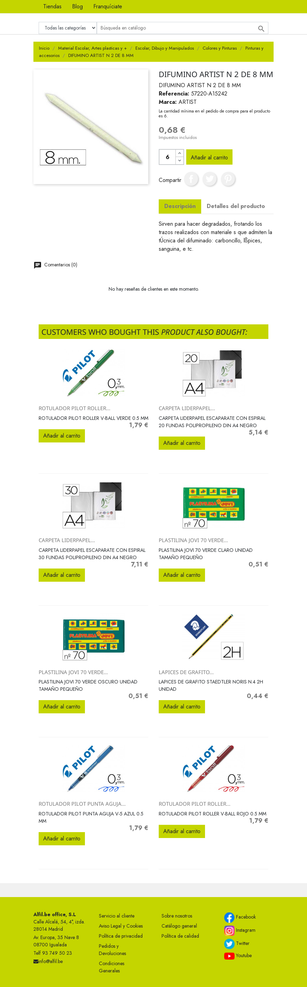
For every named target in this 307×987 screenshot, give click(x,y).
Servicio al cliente (116, 915)
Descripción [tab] (180, 206)
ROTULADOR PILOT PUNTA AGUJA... (82, 803)
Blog (77, 6)
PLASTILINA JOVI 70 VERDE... (193, 540)
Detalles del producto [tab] (236, 206)
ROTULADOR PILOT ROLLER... (74, 408)
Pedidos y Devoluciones (112, 950)
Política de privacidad (121, 935)
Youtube (238, 956)
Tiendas (52, 6)
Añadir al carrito (209, 157)
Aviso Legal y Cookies (121, 925)
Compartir (191, 179)
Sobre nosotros (177, 915)
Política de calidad (180, 935)
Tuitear (210, 179)
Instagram (239, 931)
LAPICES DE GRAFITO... (186, 672)
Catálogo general (179, 925)
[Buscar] (182, 28)
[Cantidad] (167, 157)
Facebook (240, 917)
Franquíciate (107, 6)
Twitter (237, 944)
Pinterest (228, 179)
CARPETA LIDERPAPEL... (187, 408)
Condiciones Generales (111, 967)
